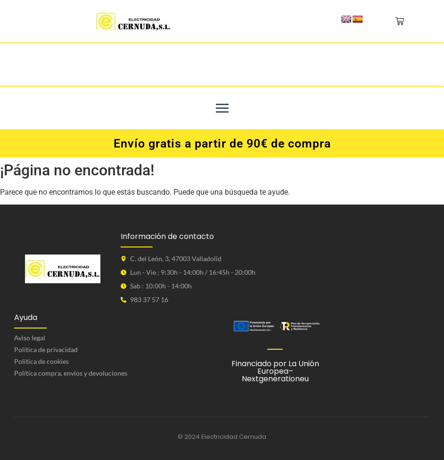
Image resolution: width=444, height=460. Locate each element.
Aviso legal (29, 338)
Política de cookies (41, 361)
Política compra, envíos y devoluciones (70, 373)
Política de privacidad (46, 349)
